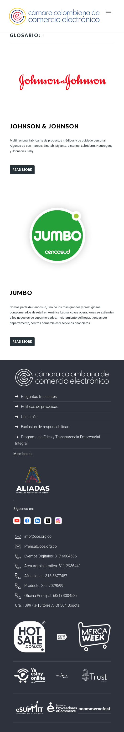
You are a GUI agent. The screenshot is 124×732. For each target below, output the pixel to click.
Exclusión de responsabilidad (42, 427)
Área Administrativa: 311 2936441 (48, 566)
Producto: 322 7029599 (39, 586)
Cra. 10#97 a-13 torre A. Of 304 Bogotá (47, 605)
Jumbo (21, 292)
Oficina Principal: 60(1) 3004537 (46, 596)
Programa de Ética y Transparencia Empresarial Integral (57, 440)
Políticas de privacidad (36, 406)
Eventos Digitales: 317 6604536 (46, 556)
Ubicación (26, 417)
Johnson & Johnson (44, 126)
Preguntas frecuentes (36, 396)
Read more (22, 169)
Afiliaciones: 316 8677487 (41, 576)
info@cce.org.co (33, 536)
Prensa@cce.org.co (36, 546)
